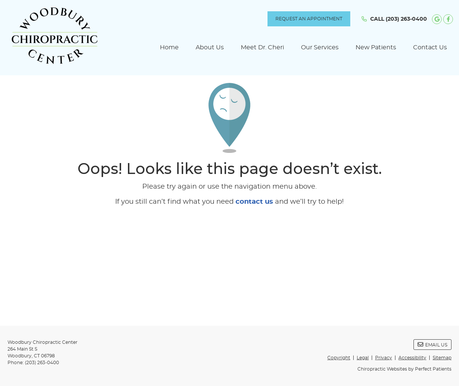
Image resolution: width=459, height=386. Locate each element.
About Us (210, 47)
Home (169, 47)
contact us (254, 201)
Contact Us (430, 47)
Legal (363, 357)
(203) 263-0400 (406, 19)
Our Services (320, 47)
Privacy (383, 357)
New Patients (376, 47)
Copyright (338, 357)
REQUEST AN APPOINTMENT (308, 19)
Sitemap (442, 357)
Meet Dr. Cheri (262, 47)
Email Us (432, 344)
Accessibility (412, 357)
